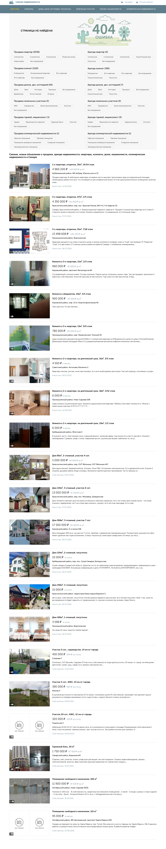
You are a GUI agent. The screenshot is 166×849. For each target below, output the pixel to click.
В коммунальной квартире (43, 74)
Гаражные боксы (61, 130)
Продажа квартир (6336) (27, 52)
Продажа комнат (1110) (27, 69)
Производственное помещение (27, 156)
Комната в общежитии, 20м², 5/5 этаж (71, 304)
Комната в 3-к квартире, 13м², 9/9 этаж (72, 336)
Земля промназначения (52, 113)
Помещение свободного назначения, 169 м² (74, 789)
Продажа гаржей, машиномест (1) (33, 125)
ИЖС (16, 113)
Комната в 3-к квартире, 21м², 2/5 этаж (72, 271)
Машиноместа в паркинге (37, 130)
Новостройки (41, 62)
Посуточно (115, 62)
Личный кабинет (144, 2)
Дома (17, 91)
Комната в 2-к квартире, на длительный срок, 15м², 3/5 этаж (83, 368)
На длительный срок (96, 62)
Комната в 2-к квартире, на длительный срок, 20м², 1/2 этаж (83, 433)
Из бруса (18, 100)
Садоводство (31, 113)
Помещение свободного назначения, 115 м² (74, 821)
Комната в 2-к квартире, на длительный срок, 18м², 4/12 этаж (83, 401)
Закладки (126, 2)
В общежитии (20, 74)
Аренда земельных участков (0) (105, 108)
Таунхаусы (57, 91)
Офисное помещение (23, 147)
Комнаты (29, 9)
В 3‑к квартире (20, 79)
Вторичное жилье (21, 62)
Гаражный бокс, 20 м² (63, 756)
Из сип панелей (58, 96)
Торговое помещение (47, 147)
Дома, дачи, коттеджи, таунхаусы (54, 9)
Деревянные (40, 96)
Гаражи (17, 130)
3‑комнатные (54, 57)
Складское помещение (59, 151)
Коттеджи (41, 91)
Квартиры (14, 9)
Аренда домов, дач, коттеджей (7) (106, 91)
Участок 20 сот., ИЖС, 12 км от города (72, 724)
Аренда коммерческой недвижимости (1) (111, 142)
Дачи (28, 91)
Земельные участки (85, 9)
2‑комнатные (37, 57)
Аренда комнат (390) (99, 69)
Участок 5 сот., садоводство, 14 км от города (75, 659)
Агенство (72, 113)
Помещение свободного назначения (29, 151)
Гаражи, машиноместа (110, 9)
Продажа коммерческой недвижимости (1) (38, 142)
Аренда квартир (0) (98, 52)
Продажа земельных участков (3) (32, 108)
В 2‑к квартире (65, 74)
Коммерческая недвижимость (141, 9)
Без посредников (60, 62)
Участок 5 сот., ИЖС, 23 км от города (71, 692)
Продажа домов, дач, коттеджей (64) (34, 86)
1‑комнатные (19, 57)
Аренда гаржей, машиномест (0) (106, 125)
